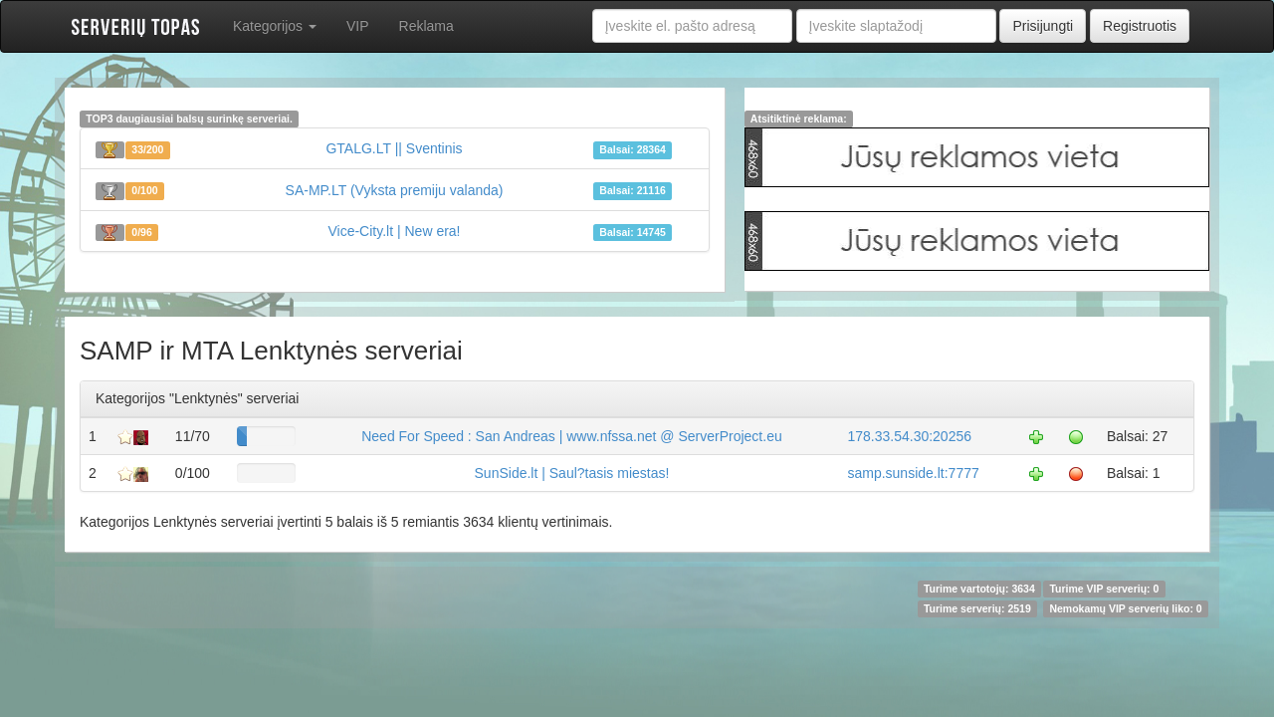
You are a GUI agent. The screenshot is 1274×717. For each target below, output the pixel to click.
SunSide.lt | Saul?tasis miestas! (572, 473)
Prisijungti (1042, 26)
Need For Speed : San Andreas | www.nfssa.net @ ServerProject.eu (571, 436)
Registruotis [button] (1139, 26)
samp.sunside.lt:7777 (912, 473)
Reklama (426, 26)
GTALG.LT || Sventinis (393, 148)
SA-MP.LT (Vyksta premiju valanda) (395, 190)
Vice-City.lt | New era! (393, 231)
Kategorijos (275, 26)
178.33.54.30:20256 (909, 436)
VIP (357, 26)
